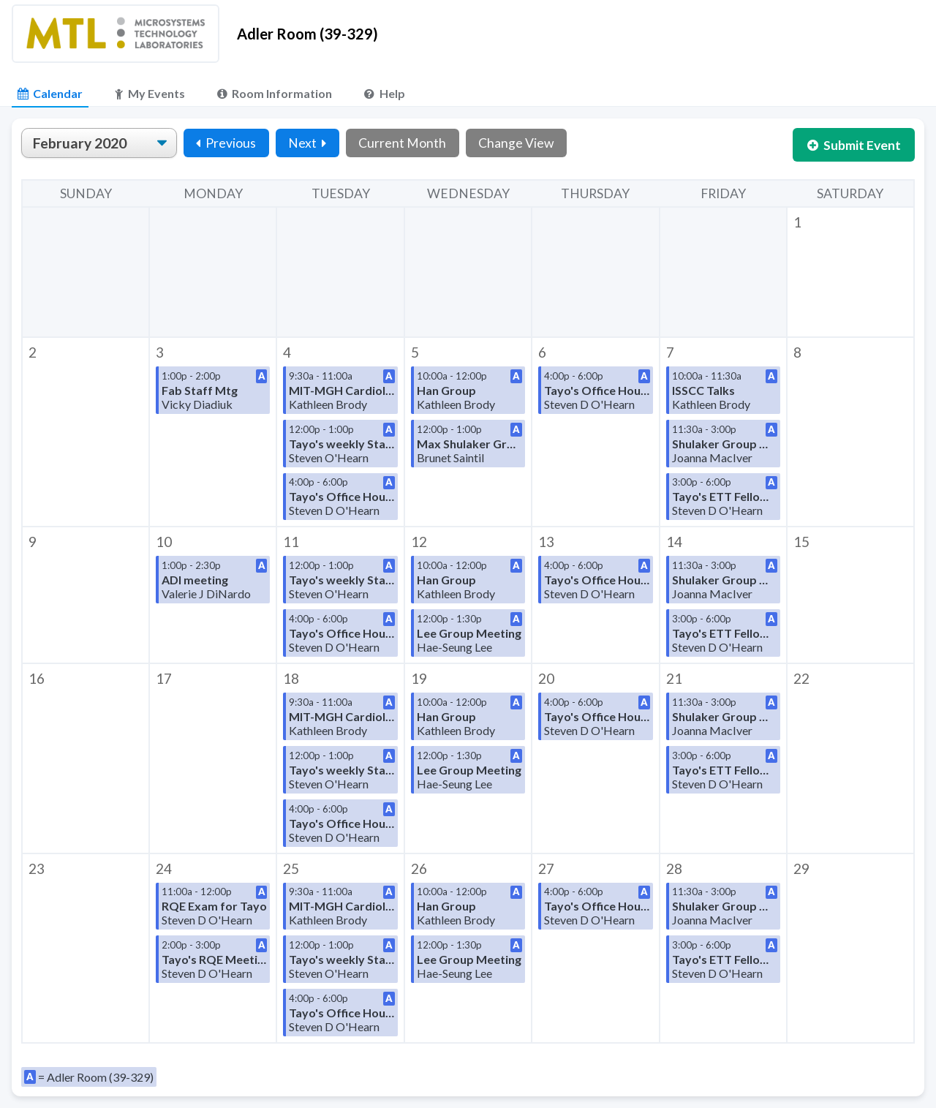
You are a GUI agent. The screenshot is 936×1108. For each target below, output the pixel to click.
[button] (850, 272)
